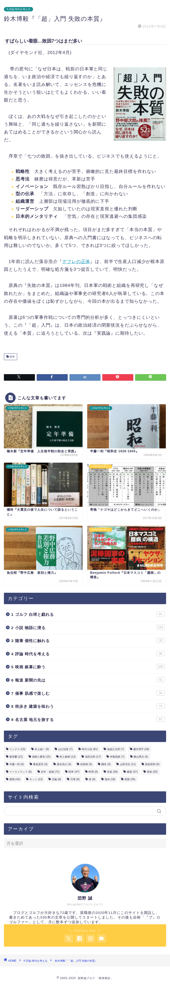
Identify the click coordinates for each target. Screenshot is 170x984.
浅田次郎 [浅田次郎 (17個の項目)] (93, 756)
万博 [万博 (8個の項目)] (75, 779)
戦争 (12, 356)
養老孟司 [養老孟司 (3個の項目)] (40, 764)
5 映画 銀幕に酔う (88, 666)
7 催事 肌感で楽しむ (88, 693)
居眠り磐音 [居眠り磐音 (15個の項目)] (41, 756)
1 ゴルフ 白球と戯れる (88, 614)
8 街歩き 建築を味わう (88, 706)
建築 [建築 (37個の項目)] (132, 771)
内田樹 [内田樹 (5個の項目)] (86, 764)
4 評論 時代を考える (18, 9)
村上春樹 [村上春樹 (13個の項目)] (67, 756)
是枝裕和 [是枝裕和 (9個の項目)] (152, 764)
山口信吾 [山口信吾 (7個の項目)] (65, 749)
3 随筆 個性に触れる (88, 640)
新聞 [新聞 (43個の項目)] (14, 779)
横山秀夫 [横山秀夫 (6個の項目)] (141, 756)
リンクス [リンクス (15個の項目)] (17, 749)
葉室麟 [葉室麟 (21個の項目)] (16, 756)
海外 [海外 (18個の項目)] (110, 779)
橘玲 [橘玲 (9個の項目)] (106, 764)
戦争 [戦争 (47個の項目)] (73, 771)
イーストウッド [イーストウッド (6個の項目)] (20, 771)
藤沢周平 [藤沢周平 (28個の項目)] (141, 749)
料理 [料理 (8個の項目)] (93, 771)
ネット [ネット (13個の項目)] (36, 779)
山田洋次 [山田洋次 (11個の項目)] (128, 764)
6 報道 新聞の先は (88, 679)
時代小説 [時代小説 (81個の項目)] (90, 749)
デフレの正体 (76, 261)
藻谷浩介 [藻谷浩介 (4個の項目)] (64, 764)
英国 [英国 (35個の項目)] (129, 779)
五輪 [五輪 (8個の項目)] (56, 779)
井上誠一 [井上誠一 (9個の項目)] (42, 749)
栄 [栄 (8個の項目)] (92, 779)
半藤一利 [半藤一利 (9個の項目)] (16, 764)
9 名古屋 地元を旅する (88, 719)
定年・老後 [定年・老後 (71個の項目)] (50, 771)
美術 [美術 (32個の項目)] (152, 771)
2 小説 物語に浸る (88, 627)
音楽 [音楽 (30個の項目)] (112, 771)
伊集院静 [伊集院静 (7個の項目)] (117, 756)
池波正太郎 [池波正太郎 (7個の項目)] (115, 749)
